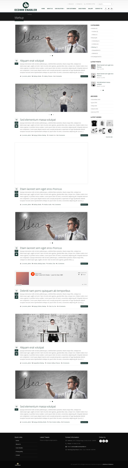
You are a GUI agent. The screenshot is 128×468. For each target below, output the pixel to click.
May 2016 (94, 106)
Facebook (100, 441)
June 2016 (94, 102)
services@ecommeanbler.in (78, 446)
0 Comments (66, 422)
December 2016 (96, 99)
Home (43, 8)
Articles (46, 204)
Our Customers (71, 8)
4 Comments (58, 76)
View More (109, 137)
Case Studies (82, 8)
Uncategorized (96, 56)
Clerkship (40, 422)
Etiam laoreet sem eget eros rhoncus (41, 189)
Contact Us (79, 4)
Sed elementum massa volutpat (38, 119)
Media (39, 76)
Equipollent (37, 363)
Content (51, 135)
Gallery (90, 8)
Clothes (40, 135)
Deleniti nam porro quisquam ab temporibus (45, 290)
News (44, 263)
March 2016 (95, 109)
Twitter (103, 441)
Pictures (50, 76)
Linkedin (106, 441)
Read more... (84, 76)
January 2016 (95, 112)
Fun (55, 306)
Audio (50, 204)
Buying (35, 135)
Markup (36, 76)
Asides (94, 31)
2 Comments (57, 204)
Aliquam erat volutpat (32, 60)
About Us (71, 4)
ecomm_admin (27, 76)
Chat (54, 263)
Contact (18, 455)
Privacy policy (19, 451)
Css (55, 135)
